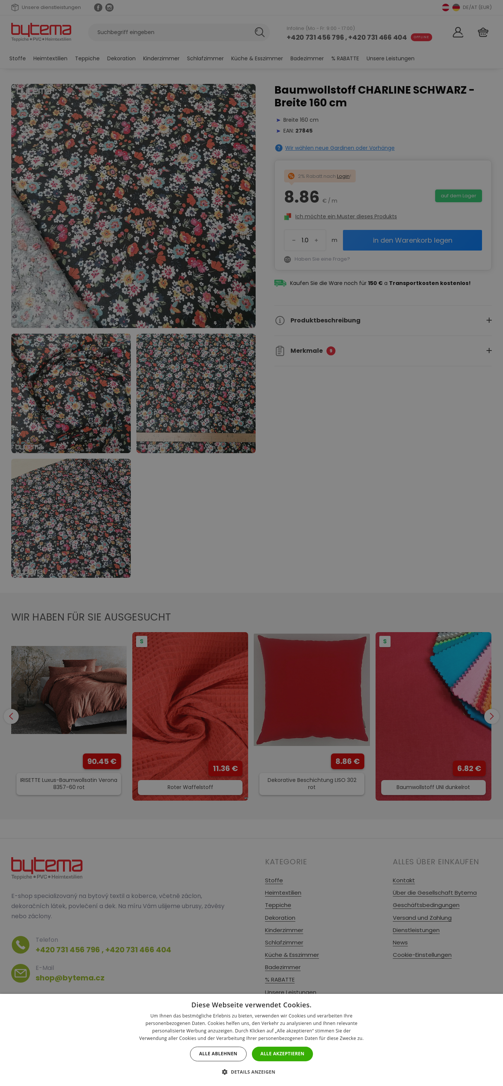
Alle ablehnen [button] (218, 1053)
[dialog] (251, 543)
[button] (251, 1072)
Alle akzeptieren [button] (282, 1053)
